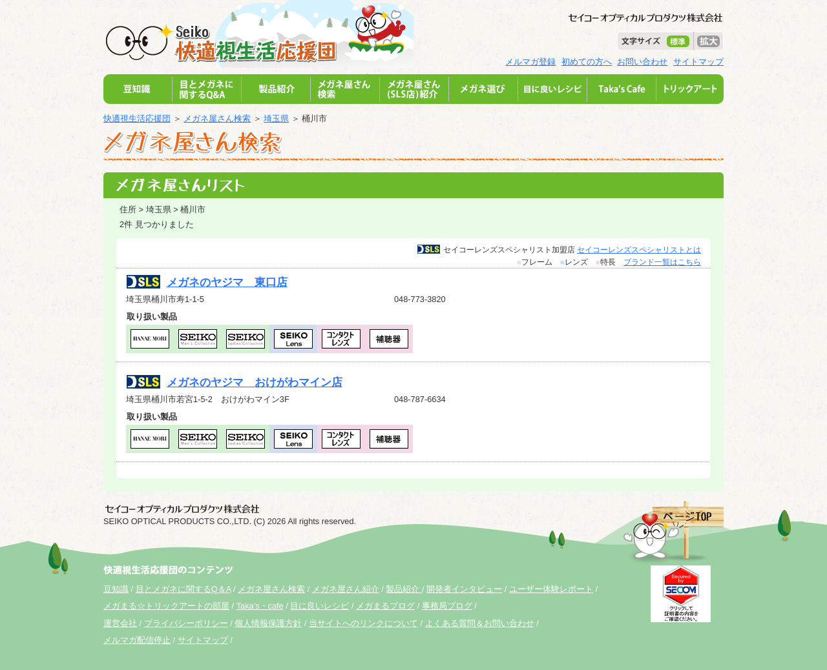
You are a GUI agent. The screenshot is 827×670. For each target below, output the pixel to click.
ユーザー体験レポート (551, 589)
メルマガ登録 (530, 61)
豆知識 (116, 589)
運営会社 (120, 623)
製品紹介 (404, 589)
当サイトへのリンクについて (363, 623)
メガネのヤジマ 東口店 (227, 282)
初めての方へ (586, 61)
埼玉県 (276, 118)
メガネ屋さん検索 (217, 118)
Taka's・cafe (260, 606)
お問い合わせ (642, 61)
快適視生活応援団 (137, 118)
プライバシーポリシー (186, 623)
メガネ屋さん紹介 (345, 589)
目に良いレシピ (319, 606)
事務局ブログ (447, 606)
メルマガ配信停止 (137, 640)
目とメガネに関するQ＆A (183, 589)
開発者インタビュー (464, 589)
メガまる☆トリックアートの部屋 (166, 606)
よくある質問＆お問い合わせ (479, 623)
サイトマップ (698, 61)
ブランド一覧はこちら (662, 262)
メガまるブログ (385, 606)
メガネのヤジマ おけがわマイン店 (254, 382)
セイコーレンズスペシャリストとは (639, 250)
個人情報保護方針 (268, 623)
